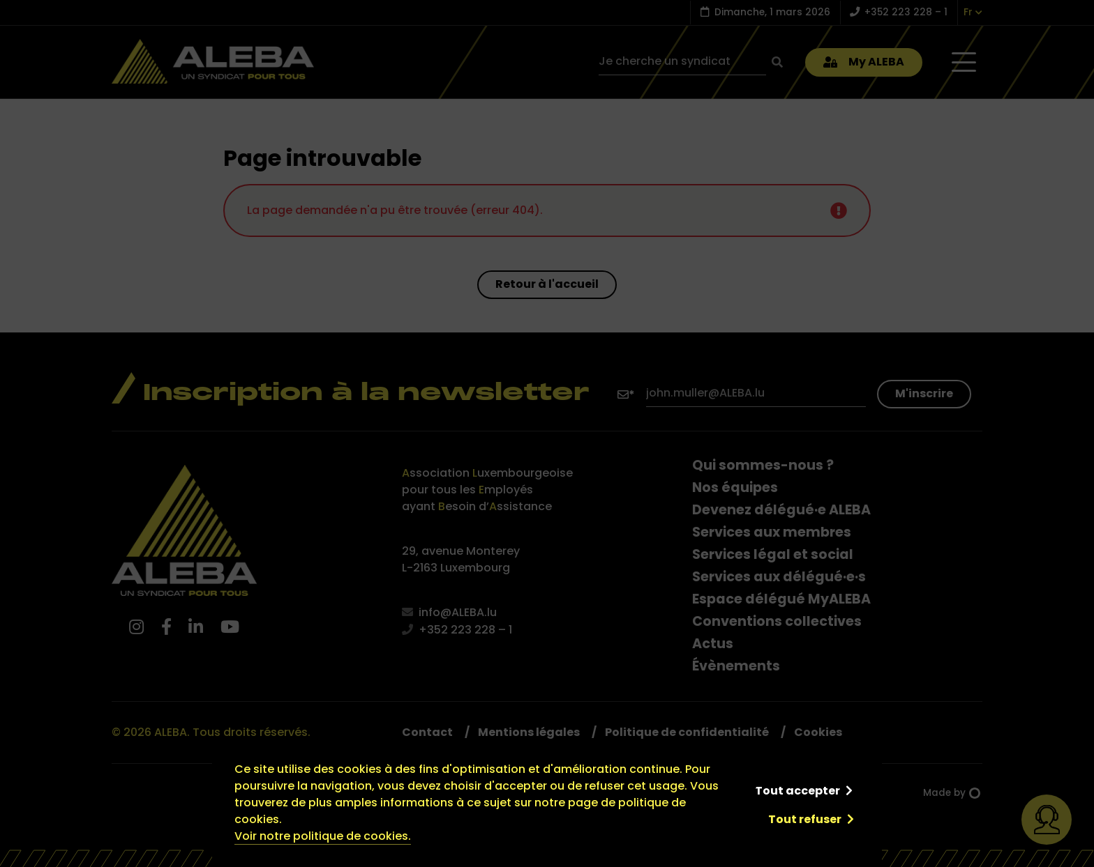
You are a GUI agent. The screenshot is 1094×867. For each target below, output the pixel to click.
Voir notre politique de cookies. (322, 836)
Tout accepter (797, 791)
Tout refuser (804, 819)
